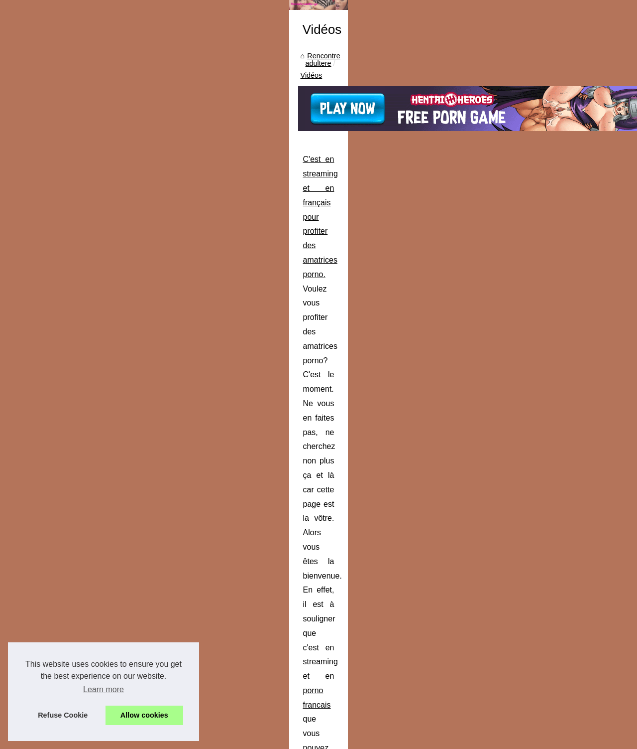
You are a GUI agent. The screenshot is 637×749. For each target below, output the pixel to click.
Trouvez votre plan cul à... (521, 503)
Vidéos (110, 169)
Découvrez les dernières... (521, 234)
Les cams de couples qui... (522, 369)
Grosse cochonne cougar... (523, 279)
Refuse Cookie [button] (63, 715)
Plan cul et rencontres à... (520, 481)
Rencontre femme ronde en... (526, 459)
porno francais (421, 282)
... (187, 310)
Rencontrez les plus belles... (525, 525)
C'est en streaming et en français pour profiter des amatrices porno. (144, 253)
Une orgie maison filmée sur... (527, 301)
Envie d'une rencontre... (518, 188)
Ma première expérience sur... (527, 166)
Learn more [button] (103, 689)
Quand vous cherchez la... (521, 257)
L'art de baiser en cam (515, 391)
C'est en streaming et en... (522, 571)
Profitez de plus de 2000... (521, 347)
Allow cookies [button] (144, 715)
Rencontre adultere (59, 169)
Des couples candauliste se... (526, 145)
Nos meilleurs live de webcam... (530, 413)
